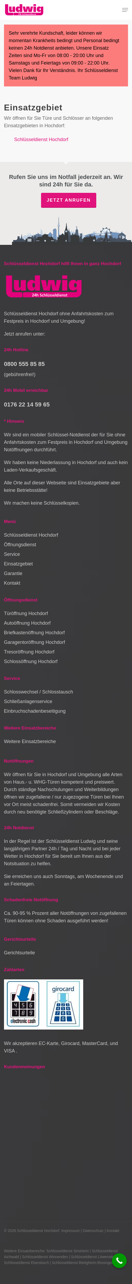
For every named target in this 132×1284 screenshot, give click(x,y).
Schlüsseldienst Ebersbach (26, 1263)
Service (12, 554)
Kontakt (12, 583)
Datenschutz (93, 1231)
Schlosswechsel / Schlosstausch (38, 692)
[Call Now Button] (119, 1260)
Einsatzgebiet (18, 564)
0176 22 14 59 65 (27, 404)
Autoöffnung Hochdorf (27, 623)
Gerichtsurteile (19, 952)
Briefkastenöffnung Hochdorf (34, 632)
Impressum (70, 1231)
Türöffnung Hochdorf (26, 613)
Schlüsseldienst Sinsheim (67, 1251)
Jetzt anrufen (69, 200)
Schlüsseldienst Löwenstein (94, 1257)
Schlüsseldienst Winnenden (45, 1257)
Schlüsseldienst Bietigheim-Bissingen (83, 1263)
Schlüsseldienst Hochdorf (41, 139)
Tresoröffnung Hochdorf (29, 652)
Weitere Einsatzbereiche (30, 741)
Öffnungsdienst (20, 544)
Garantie (13, 573)
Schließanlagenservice (28, 701)
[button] (125, 10)
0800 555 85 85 (24, 364)
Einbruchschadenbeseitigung (35, 711)
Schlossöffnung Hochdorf (31, 661)
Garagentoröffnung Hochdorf (34, 642)
